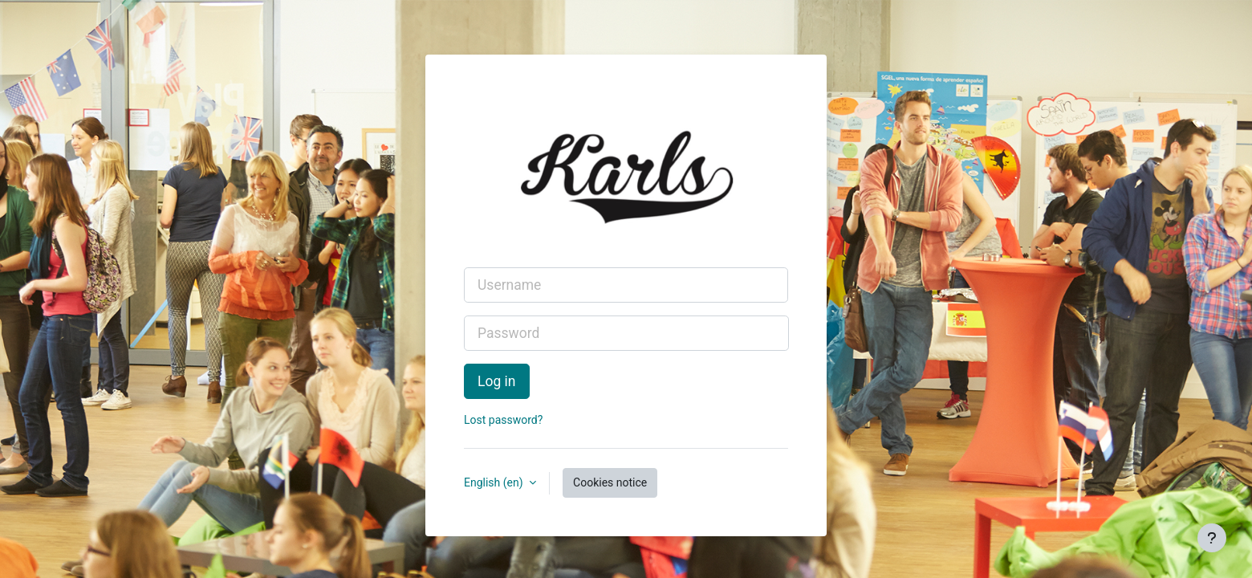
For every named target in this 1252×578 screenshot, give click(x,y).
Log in (497, 381)
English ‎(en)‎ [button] (495, 482)
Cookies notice (610, 482)
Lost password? (503, 419)
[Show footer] (1211, 537)
